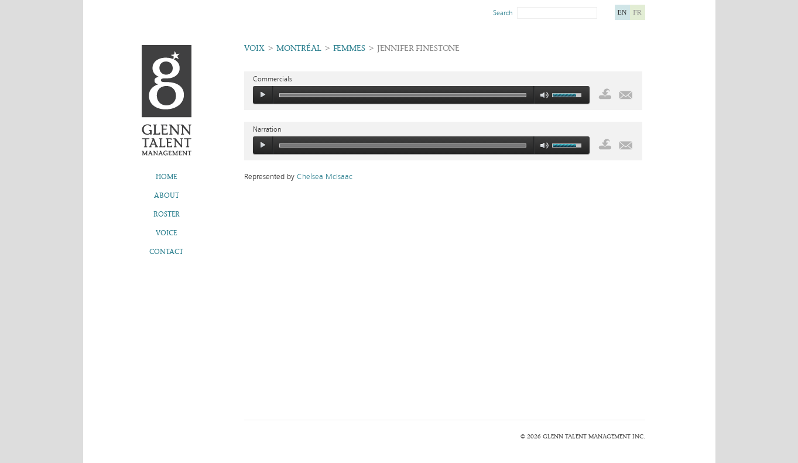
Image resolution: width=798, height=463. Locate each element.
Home (166, 177)
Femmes (349, 48)
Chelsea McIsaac (324, 176)
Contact (166, 252)
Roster (166, 214)
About (166, 195)
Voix (254, 48)
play (263, 95)
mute (545, 95)
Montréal (298, 48)
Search (503, 13)
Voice (166, 233)
